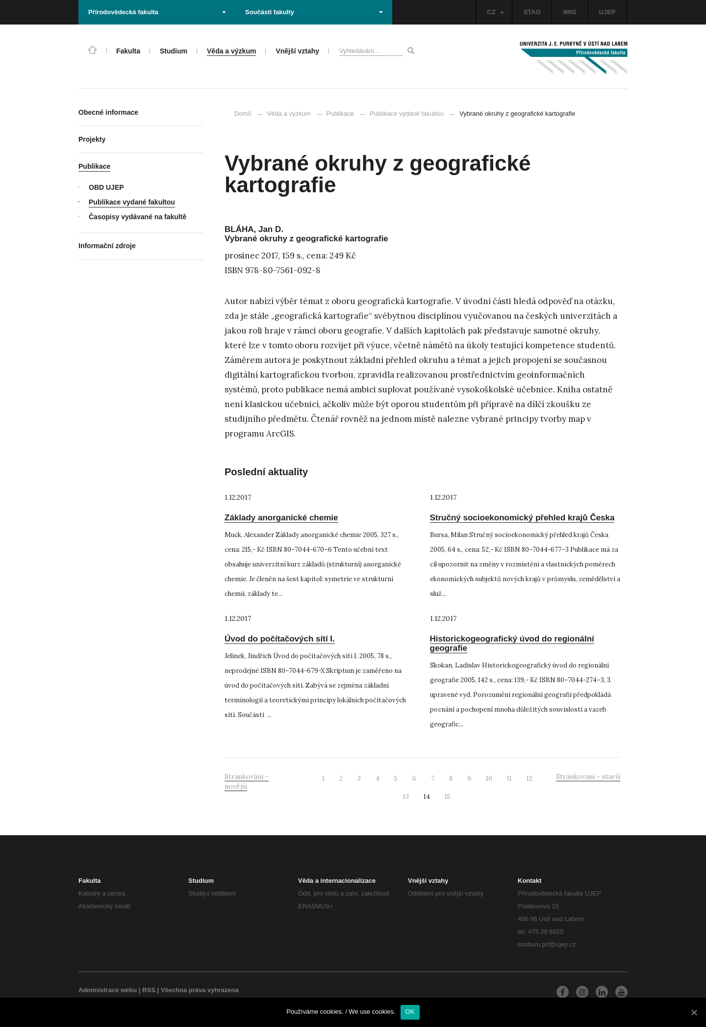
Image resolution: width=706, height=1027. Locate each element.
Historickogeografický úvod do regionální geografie (512, 643)
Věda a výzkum (289, 113)
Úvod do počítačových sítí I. (280, 638)
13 (406, 797)
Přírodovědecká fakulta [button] (157, 12)
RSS (148, 990)
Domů (243, 113)
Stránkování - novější (247, 781)
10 (489, 778)
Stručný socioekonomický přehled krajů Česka (522, 517)
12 (529, 778)
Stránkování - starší (588, 776)
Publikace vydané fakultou (402, 113)
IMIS (570, 12)
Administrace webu (107, 990)
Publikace (340, 113)
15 (448, 797)
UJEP (607, 12)
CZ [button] (495, 12)
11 (509, 778)
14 (427, 797)
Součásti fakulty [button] (314, 12)
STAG (532, 12)
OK (410, 1011)
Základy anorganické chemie (281, 517)
